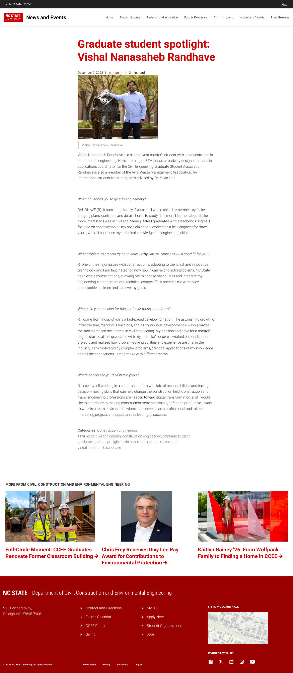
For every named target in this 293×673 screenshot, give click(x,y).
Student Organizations (164, 626)
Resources (122, 664)
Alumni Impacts (223, 17)
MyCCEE (154, 608)
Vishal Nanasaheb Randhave (99, 447)
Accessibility (89, 664)
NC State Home (18, 4)
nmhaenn (115, 73)
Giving (90, 634)
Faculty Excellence (195, 17)
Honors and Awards (251, 17)
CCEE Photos (96, 626)
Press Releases (280, 17)
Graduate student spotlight (98, 442)
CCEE (90, 436)
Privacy (106, 664)
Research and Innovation (162, 17)
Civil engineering (108, 436)
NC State (171, 442)
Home (109, 17)
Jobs (151, 634)
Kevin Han (128, 442)
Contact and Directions (104, 608)
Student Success (130, 17)
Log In (138, 664)
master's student (150, 442)
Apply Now (155, 617)
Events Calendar (98, 617)
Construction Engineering (117, 430)
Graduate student (176, 436)
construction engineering (141, 436)
